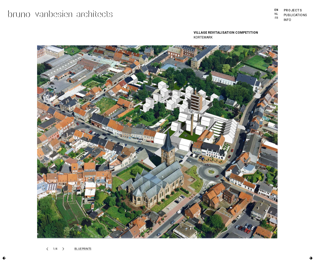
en (276, 9)
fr (276, 17)
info (287, 20)
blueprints (82, 248)
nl (276, 13)
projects (293, 10)
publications (295, 15)
